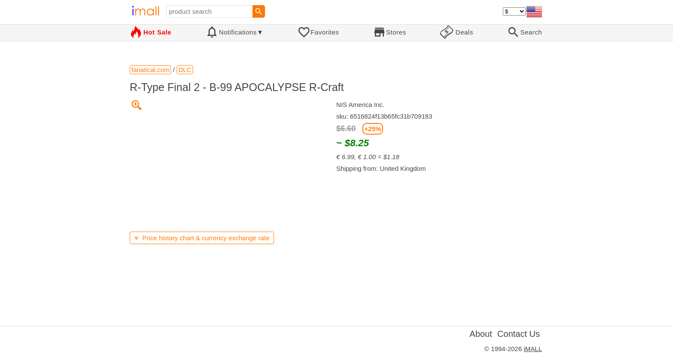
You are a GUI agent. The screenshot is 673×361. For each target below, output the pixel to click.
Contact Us (518, 334)
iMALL (532, 348)
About (481, 334)
